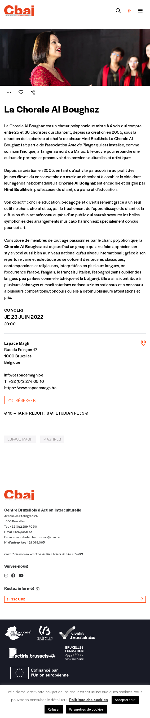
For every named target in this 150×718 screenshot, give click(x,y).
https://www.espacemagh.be (30, 387)
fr (129, 10)
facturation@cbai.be (46, 537)
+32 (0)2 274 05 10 (26, 381)
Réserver (22, 400)
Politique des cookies (88, 699)
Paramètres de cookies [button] (86, 709)
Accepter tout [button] (125, 699)
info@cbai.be (23, 531)
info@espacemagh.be (23, 375)
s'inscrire (16, 599)
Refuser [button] (54, 709)
